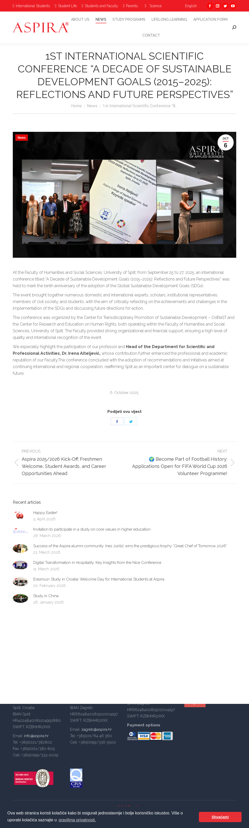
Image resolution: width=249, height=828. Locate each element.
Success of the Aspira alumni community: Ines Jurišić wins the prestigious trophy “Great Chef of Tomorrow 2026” (130, 546)
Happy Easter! (45, 512)
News (22, 137)
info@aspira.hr (36, 736)
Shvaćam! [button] (220, 817)
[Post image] (20, 515)
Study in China (46, 596)
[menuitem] (31, 5)
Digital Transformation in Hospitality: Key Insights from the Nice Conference (97, 562)
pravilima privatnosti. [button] (77, 820)
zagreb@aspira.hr (96, 729)
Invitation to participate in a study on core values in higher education (92, 529)
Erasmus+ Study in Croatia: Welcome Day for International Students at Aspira (98, 579)
